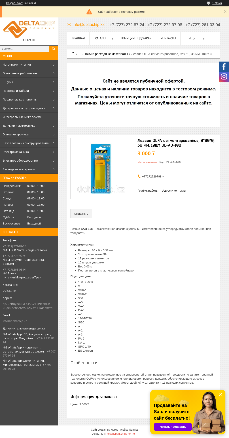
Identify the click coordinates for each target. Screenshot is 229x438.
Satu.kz (133, 429)
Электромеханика (16, 152)
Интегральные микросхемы (22, 117)
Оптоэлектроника (16, 134)
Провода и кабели (16, 91)
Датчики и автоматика (19, 126)
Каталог (101, 38)
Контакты (168, 38)
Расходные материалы (19, 169)
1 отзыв (217, 3)
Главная (78, 38)
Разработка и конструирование (26, 143)
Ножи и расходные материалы (106, 54)
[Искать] (53, 48)
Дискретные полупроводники (24, 108)
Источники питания (17, 64)
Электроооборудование (20, 160)
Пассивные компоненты (20, 99)
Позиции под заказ (136, 38)
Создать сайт (14, 3)
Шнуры (8, 82)
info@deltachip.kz (15, 321)
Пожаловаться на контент (122, 433)
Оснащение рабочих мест (21, 73)
